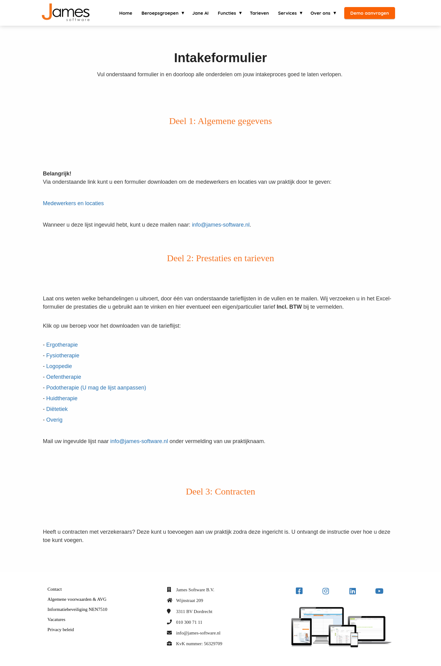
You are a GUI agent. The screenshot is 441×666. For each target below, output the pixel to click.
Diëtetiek (57, 409)
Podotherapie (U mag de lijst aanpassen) (96, 388)
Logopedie (59, 366)
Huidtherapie (61, 398)
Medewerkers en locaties (73, 203)
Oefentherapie (63, 377)
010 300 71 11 (189, 622)
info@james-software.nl (221, 225)
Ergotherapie (62, 345)
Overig (54, 420)
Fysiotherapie (62, 355)
